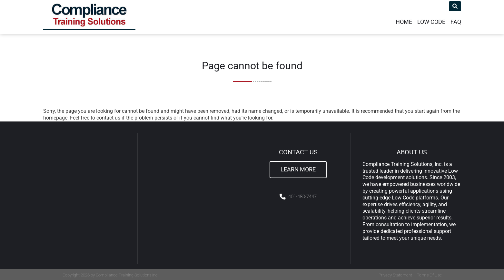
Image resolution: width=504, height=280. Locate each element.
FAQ (455, 20)
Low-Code (431, 20)
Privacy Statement (395, 274)
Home (404, 20)
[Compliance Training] (94, 16)
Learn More (298, 168)
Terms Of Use (429, 274)
